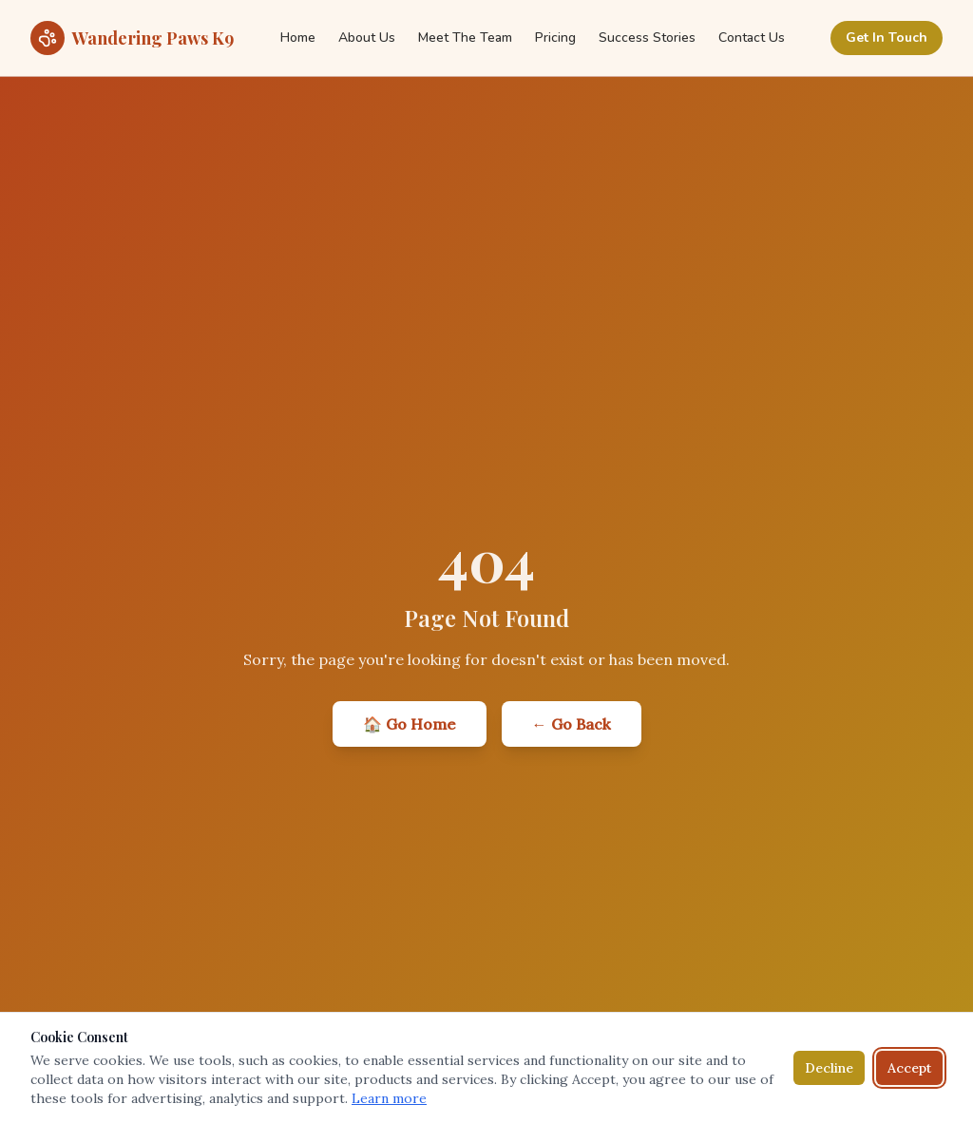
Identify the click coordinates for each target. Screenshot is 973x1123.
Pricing (555, 38)
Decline (829, 1067)
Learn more (389, 1098)
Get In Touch (886, 38)
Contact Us (751, 38)
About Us (366, 38)
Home (297, 38)
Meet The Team (465, 38)
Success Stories (647, 38)
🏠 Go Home (409, 723)
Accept (909, 1067)
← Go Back (571, 723)
